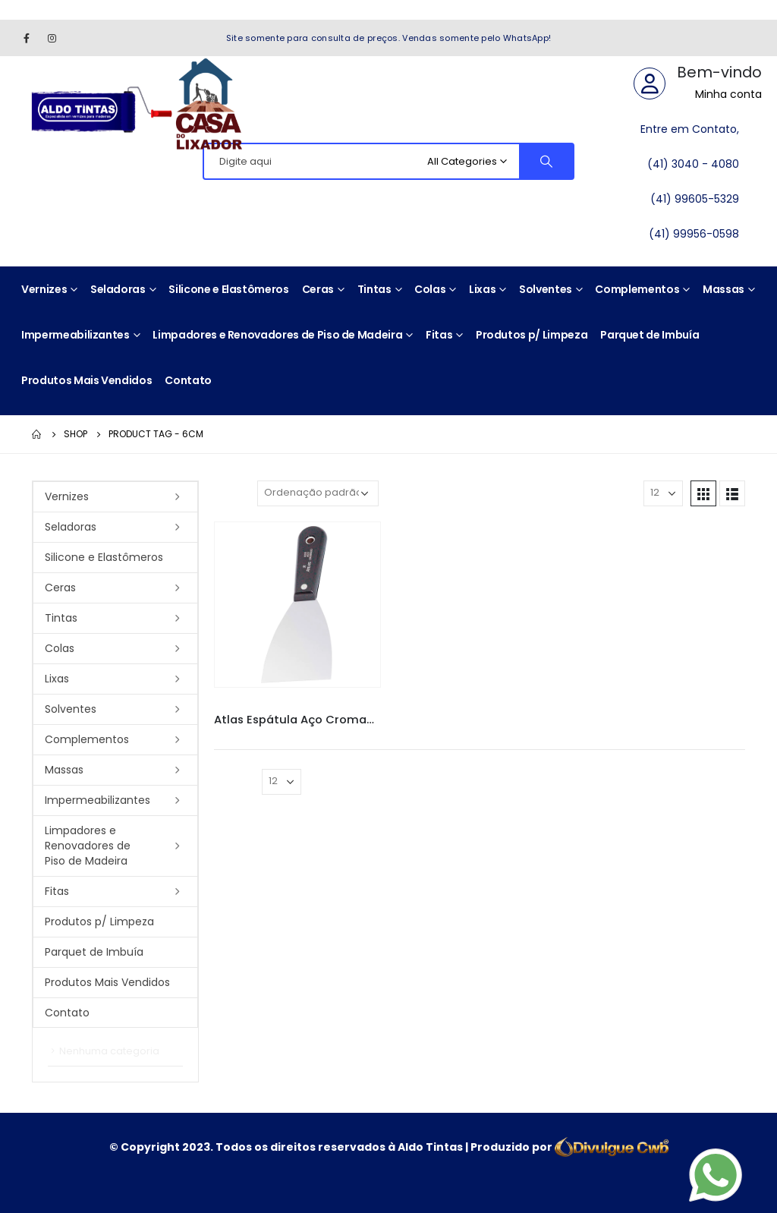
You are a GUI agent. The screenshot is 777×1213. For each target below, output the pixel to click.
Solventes (545, 289)
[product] (297, 605)
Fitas (439, 334)
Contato (188, 380)
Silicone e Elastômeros (228, 289)
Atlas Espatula (274, 706)
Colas (429, 289)
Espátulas (330, 706)
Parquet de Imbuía (649, 334)
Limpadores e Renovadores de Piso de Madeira (277, 334)
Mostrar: (616, 493)
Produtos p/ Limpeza (531, 334)
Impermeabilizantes (75, 334)
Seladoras (118, 289)
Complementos (637, 289)
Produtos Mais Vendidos (86, 380)
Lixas (482, 289)
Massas (723, 289)
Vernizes (44, 289)
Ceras (318, 289)
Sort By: (232, 493)
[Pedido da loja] (318, 493)
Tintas (374, 289)
